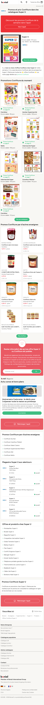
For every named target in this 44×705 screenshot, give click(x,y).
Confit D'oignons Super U (11, 551)
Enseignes (11, 616)
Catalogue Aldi (5, 658)
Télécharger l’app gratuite (8, 633)
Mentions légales (5, 690)
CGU (2, 692)
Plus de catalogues (22, 219)
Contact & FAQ (5, 666)
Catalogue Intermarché (7, 656)
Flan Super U (7, 548)
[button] (22, 49)
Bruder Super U (8, 532)
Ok (36, 371)
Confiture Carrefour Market (12, 442)
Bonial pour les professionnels (9, 668)
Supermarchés (20, 616)
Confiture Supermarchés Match (13, 449)
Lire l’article (22, 413)
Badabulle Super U (9, 568)
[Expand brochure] (11, 49)
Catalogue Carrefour (6, 646)
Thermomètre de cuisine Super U (14, 565)
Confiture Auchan (9, 439)
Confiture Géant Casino (10, 445)
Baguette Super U (9, 535)
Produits (36, 616)
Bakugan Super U (8, 555)
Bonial (4, 616)
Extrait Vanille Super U (10, 558)
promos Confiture (23, 74)
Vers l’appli (22, 27)
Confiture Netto (8, 455)
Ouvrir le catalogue (30, 60)
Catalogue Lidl (5, 640)
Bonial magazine (5, 630)
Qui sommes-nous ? (6, 628)
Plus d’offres (22, 336)
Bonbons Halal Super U (10, 574)
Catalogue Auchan (6, 653)
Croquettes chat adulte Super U (13, 538)
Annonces (39, 6)
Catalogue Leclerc (6, 643)
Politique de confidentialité (29, 690)
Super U (29, 616)
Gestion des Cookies (28, 692)
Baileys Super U (8, 545)
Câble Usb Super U (9, 571)
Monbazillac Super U (9, 528)
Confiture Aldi (7, 452)
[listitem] (11, 99)
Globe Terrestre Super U (11, 541)
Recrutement (4, 671)
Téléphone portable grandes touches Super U (17, 561)
